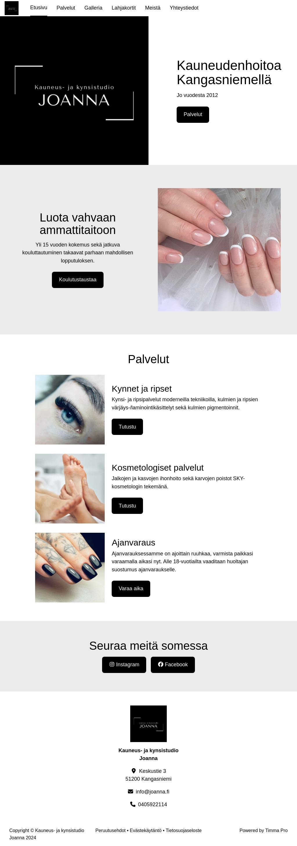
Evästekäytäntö (146, 830)
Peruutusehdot (110, 830)
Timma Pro (276, 830)
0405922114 (152, 804)
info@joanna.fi (152, 792)
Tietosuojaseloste (184, 830)
